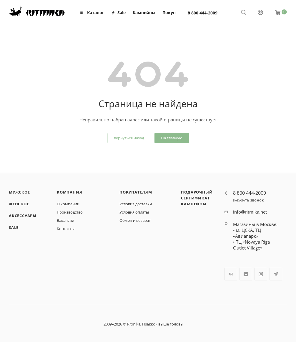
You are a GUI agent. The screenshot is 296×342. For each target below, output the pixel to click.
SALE (14, 227)
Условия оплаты (134, 212)
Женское (19, 203)
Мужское (19, 192)
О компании (68, 203)
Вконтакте (231, 274)
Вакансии (65, 220)
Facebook (246, 274)
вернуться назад (129, 138)
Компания (69, 192)
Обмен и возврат (135, 220)
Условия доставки (135, 203)
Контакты (65, 228)
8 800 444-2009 (202, 13)
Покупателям (135, 192)
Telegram (276, 274)
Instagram (261, 274)
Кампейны (193, 203)
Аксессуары (22, 215)
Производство (70, 212)
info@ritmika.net (250, 212)
